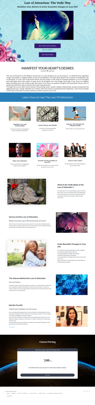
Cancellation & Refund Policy (54, 397)
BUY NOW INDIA (47, 55)
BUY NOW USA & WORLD (47, 46)
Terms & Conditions (22, 397)
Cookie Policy (41, 397)
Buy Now (47, 378)
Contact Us (9, 399)
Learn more (12, 326)
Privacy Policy (33, 397)
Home (8, 397)
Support (13, 397)
